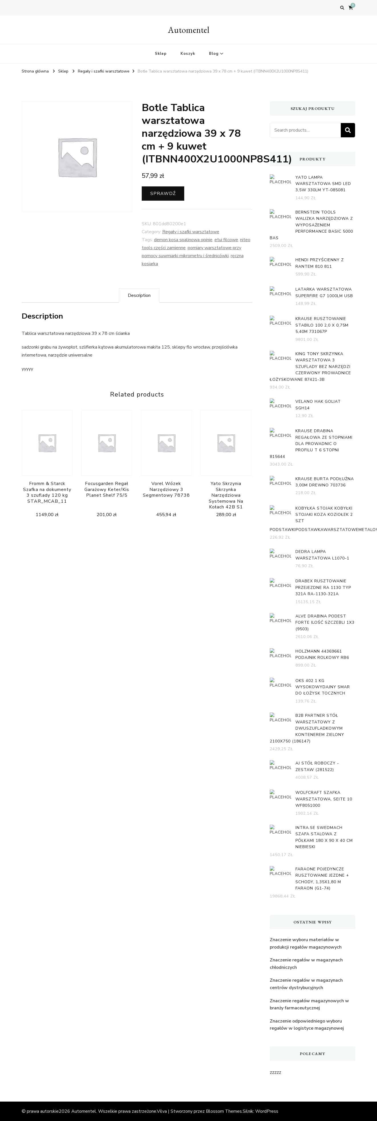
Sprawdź (163, 193)
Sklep (161, 53)
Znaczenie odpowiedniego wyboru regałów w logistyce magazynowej (307, 1025)
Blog (213, 53)
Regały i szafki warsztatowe (190, 232)
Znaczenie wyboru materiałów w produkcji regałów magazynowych (306, 943)
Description (139, 295)
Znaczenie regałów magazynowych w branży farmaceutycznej (309, 1004)
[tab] (139, 295)
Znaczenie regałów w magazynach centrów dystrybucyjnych (306, 984)
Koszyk (188, 53)
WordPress (266, 1111)
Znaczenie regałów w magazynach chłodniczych (306, 964)
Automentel (188, 29)
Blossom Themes (224, 1111)
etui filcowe (226, 240)
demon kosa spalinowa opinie (183, 240)
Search (348, 130)
